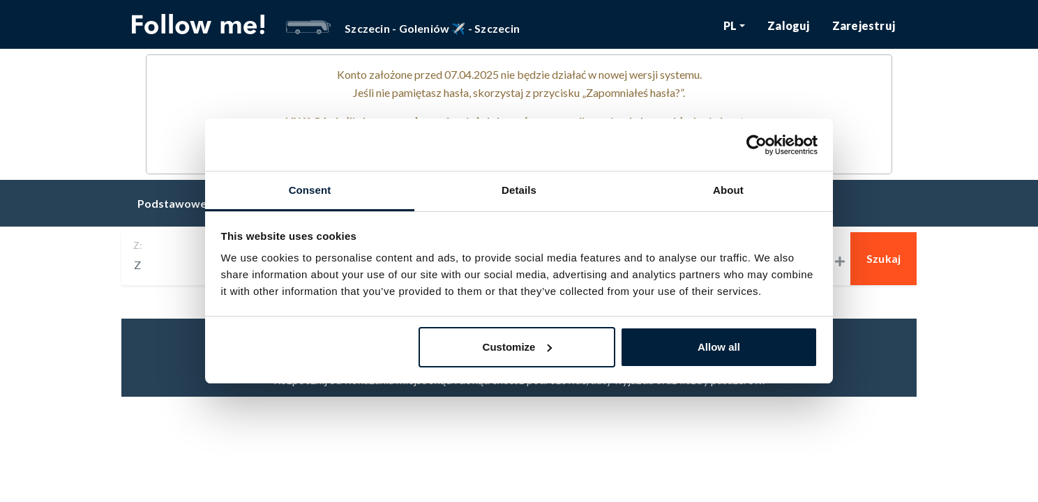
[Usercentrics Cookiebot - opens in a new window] (756, 145)
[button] (734, 25)
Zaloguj (788, 25)
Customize (517, 347)
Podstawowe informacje (201, 203)
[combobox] (180, 265)
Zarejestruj (863, 25)
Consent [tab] (310, 190)
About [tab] (728, 190)
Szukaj (883, 258)
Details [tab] (519, 190)
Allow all (719, 347)
